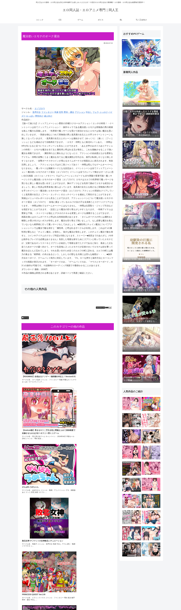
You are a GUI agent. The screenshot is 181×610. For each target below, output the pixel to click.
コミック (121, 603)
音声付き (36, 112)
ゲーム (25, 318)
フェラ (96, 112)
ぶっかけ (103, 112)
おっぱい (30, 116)
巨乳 (61, 112)
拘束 (56, 112)
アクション (80, 112)
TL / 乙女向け (156, 603)
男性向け (39, 116)
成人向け (48, 116)
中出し (89, 112)
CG (128, 603)
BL (148, 603)
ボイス (141, 603)
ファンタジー (47, 112)
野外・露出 (69, 112)
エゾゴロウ (40, 108)
